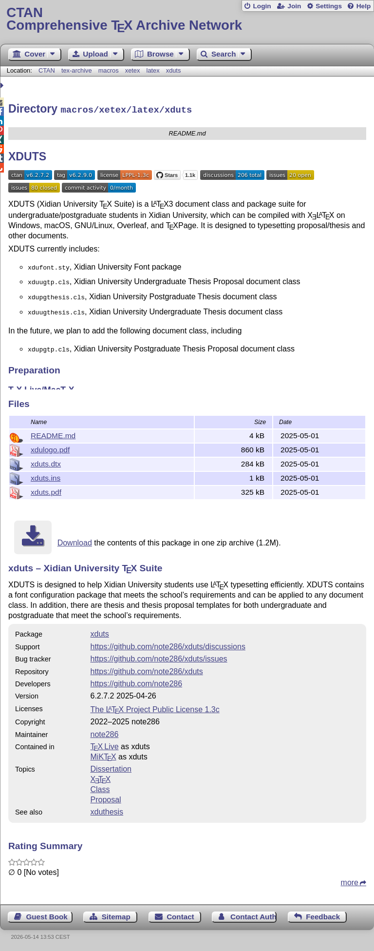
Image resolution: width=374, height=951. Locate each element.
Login (262, 6)
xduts (173, 70)
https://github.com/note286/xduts (147, 670)
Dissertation (111, 767)
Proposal (106, 798)
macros (108, 70)
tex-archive (76, 70)
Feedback (323, 915)
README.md (53, 434)
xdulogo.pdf (50, 448)
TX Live (105, 745)
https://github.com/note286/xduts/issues (159, 657)
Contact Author (253, 915)
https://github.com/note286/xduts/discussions (168, 645)
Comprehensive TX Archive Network (186, 19)
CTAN (46, 70)
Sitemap (116, 915)
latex (153, 70)
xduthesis (107, 810)
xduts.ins (45, 476)
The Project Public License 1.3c (155, 708)
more (349, 881)
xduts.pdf (46, 490)
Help (363, 6)
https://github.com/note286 (137, 682)
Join (294, 6)
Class (100, 788)
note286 (105, 733)
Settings (329, 6)
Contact (180, 915)
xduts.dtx (46, 462)
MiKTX (103, 755)
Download (74, 541)
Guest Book (47, 915)
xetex (132, 70)
